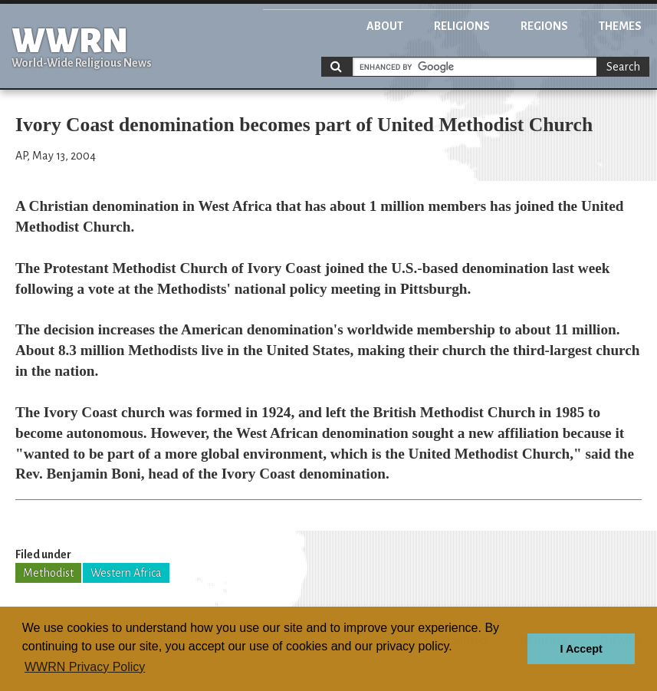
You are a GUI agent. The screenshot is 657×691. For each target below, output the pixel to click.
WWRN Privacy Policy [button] (85, 666)
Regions (544, 26)
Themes (620, 26)
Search (623, 67)
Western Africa (126, 573)
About (384, 26)
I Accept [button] (581, 649)
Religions (462, 26)
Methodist (48, 573)
